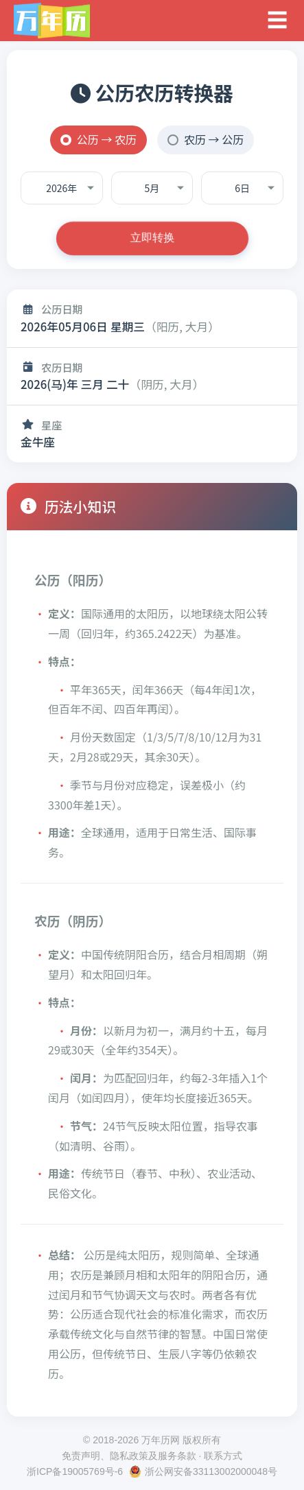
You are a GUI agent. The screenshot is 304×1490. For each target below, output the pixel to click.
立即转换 (152, 238)
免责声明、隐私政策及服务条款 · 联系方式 (152, 1455)
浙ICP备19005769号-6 (75, 1471)
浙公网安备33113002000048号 (211, 1471)
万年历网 (160, 1439)
